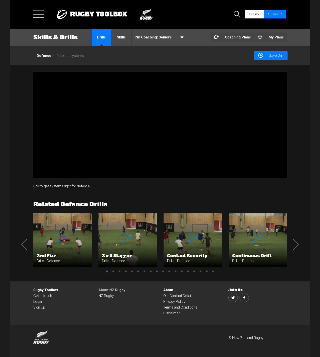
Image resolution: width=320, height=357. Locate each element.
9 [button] (157, 271)
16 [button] (200, 271)
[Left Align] (232, 37)
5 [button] (132, 271)
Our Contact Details (178, 296)
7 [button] (144, 271)
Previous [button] (24, 244)
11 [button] (169, 271)
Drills (101, 37)
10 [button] (163, 271)
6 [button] (138, 271)
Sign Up (39, 307)
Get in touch (42, 296)
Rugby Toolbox (45, 290)
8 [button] (151, 271)
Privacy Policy (174, 301)
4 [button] (126, 271)
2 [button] (113, 271)
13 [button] (182, 271)
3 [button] (119, 271)
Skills (121, 37)
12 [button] (175, 271)
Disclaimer (171, 313)
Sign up (275, 14)
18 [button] (213, 271)
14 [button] (188, 271)
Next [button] (296, 244)
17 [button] (207, 271)
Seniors (159, 37)
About (168, 290)
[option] (160, 125)
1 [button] (107, 271)
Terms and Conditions (180, 307)
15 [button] (194, 271)
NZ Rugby (106, 296)
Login (254, 14)
